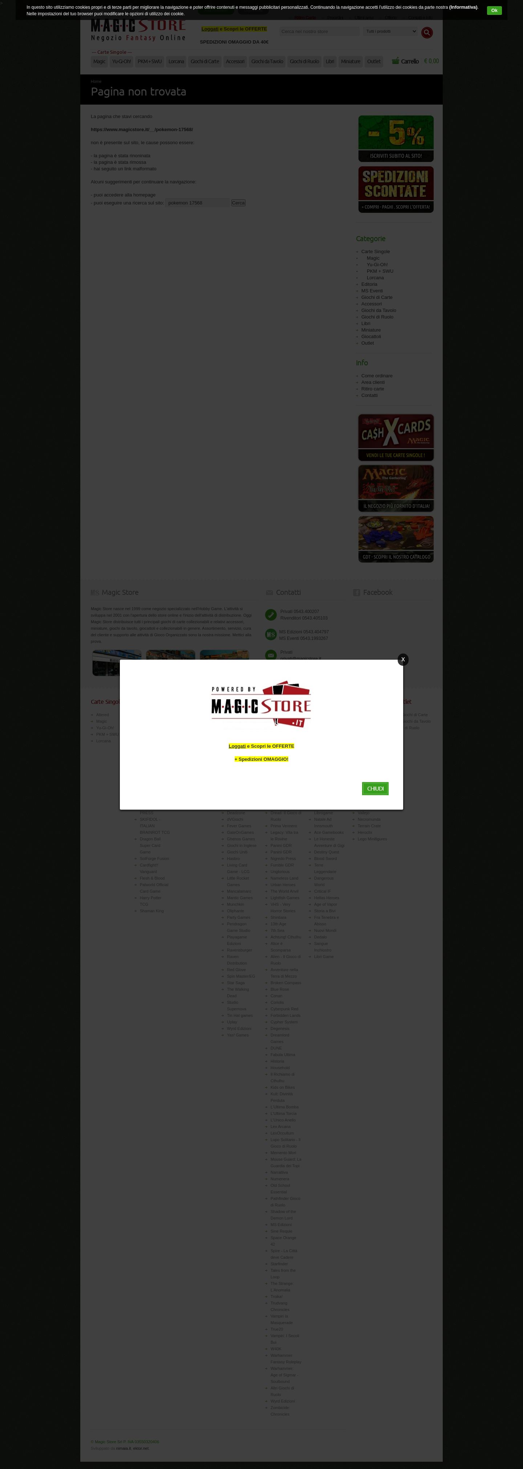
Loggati (237, 745)
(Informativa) (462, 7)
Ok (495, 10)
